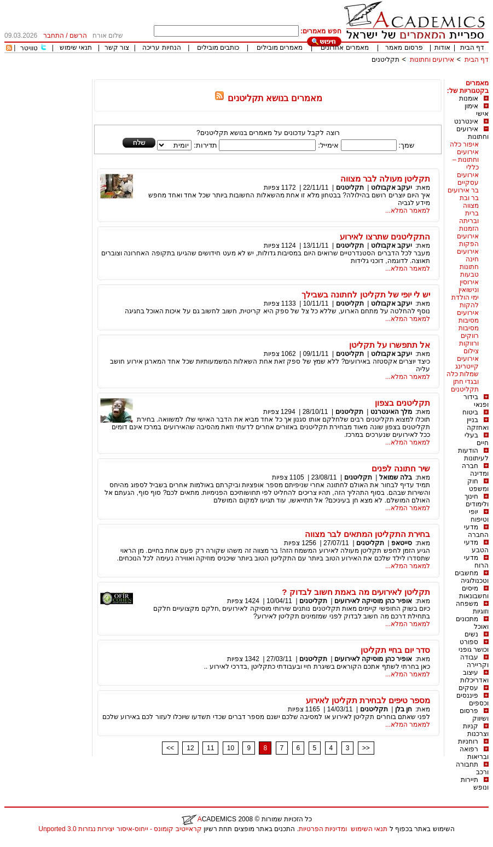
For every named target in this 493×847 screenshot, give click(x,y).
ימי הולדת (465, 297)
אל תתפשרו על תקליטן (390, 344)
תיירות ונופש (475, 783)
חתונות (469, 267)
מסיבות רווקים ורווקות (469, 335)
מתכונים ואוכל (472, 622)
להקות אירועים (468, 309)
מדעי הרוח (476, 561)
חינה (472, 259)
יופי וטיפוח (479, 515)
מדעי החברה (476, 531)
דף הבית (472, 47)
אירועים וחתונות (432, 59)
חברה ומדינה (475, 469)
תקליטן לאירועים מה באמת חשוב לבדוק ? (356, 592)
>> (366, 748)
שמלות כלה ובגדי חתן (462, 377)
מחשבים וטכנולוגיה (472, 577)
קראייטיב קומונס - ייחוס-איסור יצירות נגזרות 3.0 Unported (119, 829)
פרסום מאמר (403, 47)
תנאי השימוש (369, 829)
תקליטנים (385, 59)
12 (190, 748)
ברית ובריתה (469, 217)
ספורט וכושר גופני (474, 645)
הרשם (78, 35)
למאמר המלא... (407, 210)
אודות (442, 47)
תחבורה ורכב (472, 768)
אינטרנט (466, 121)
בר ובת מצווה (469, 201)
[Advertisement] (289, 75)
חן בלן (403, 709)
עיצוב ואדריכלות (474, 676)
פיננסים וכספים (472, 699)
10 (230, 748)
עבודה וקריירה (474, 661)
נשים (471, 634)
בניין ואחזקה (478, 423)
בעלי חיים (477, 439)
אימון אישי (477, 110)
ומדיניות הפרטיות (323, 829)
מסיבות (469, 320)
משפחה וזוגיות (472, 607)
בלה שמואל (395, 477)
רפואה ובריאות (474, 753)
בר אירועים (463, 190)
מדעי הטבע (476, 546)
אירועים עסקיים (468, 178)
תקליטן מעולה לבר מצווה (385, 178)
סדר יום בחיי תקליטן (396, 650)
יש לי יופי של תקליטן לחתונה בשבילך (365, 294)
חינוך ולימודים (477, 500)
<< (170, 748)
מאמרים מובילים (280, 47)
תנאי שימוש (76, 47)
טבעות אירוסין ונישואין (469, 282)
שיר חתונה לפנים (401, 468)
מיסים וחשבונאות (474, 592)
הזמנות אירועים (468, 232)
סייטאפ (401, 543)
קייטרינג (467, 366)
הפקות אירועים (468, 247)
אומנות (468, 98)
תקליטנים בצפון (402, 402)
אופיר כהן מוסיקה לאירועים (373, 601)
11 (210, 748)
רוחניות (468, 741)
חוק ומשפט (478, 485)
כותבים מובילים (218, 47)
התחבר (53, 35)
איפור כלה (464, 144)
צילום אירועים (468, 355)
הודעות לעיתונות (473, 454)
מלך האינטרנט (391, 412)
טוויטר (29, 48)
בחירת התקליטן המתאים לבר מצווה (368, 534)
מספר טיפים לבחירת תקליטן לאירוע (368, 700)
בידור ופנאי (476, 400)
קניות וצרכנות (476, 730)
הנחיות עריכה (161, 47)
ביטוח (470, 412)
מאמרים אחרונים (344, 47)
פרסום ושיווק (474, 714)
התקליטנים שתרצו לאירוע (385, 236)
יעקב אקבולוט (391, 187)
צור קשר (117, 47)
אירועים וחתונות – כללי (466, 159)
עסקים (468, 688)
